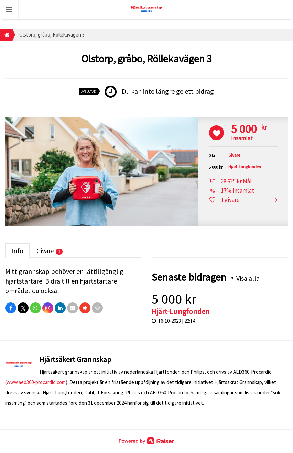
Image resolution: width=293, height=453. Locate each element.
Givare (49, 250)
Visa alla (248, 278)
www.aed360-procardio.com (36, 382)
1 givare (230, 200)
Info (17, 250)
